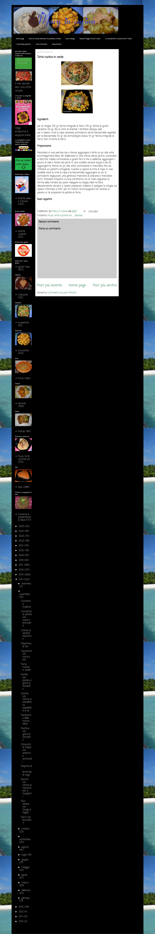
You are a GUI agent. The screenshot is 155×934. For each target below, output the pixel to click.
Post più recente (49, 285)
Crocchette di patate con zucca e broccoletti (26, 619)
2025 (22, 526)
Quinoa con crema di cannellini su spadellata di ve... (26, 702)
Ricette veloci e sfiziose (24, 200)
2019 (22, 555)
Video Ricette (56, 44)
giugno (25, 860)
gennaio (26, 898)
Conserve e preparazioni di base (24, 517)
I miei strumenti (41, 44)
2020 (22, 550)
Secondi (78, 215)
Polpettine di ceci (26, 645)
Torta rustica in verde (25, 667)
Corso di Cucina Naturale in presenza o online (45, 39)
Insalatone (23, 323)
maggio (25, 867)
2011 (21, 916)
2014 (21, 579)
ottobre (25, 829)
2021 (21, 546)
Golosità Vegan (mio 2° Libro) (90, 39)
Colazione (23, 295)
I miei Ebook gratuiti (23, 44)
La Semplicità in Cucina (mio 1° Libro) (118, 39)
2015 (21, 575)
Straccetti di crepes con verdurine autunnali (26, 753)
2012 (21, 912)
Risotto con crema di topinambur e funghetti (26, 788)
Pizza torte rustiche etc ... (61, 215)
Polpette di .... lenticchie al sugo (26, 770)
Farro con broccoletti (26, 820)
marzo (25, 882)
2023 (22, 536)
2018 (21, 560)
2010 (21, 921)
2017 (21, 565)
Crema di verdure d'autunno (26, 635)
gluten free (23, 267)
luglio (25, 855)
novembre (24, 594)
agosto (25, 847)
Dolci (20, 487)
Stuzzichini (23, 350)
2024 (22, 531)
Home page (20, 39)
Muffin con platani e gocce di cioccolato (26, 682)
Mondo (21, 431)
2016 (22, 570)
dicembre (26, 584)
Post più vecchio (105, 285)
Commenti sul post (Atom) (62, 292)
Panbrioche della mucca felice (26, 719)
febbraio (26, 890)
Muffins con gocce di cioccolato (26, 734)
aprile (24, 875)
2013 (21, 907)
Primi (21, 378)
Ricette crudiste (22, 232)
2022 (22, 541)
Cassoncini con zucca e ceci (26, 655)
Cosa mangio (70, 39)
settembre (24, 839)
